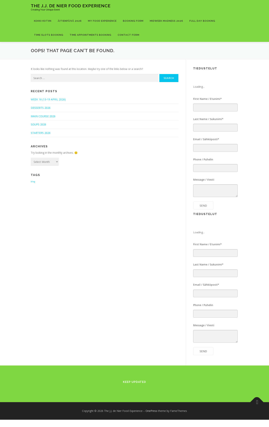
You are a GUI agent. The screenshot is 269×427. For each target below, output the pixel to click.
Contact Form (128, 34)
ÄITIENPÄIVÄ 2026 (70, 20)
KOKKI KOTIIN (42, 20)
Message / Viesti (203, 183)
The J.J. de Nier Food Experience (71, 5)
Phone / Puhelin (203, 162)
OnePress (151, 418)
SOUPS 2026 (38, 124)
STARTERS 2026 (40, 133)
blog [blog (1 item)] (33, 181)
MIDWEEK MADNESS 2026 (166, 20)
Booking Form (133, 20)
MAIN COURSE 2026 (43, 116)
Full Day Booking (202, 20)
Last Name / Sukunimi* (208, 120)
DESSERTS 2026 (40, 108)
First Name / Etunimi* (207, 99)
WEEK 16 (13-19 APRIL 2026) (48, 99)
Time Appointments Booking (90, 34)
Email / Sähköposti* (206, 140)
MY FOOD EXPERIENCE (102, 20)
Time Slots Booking (48, 34)
